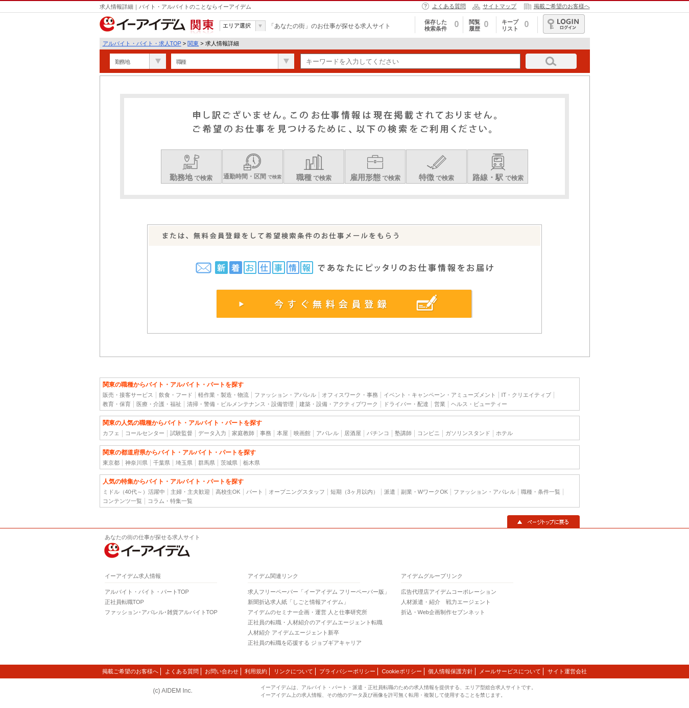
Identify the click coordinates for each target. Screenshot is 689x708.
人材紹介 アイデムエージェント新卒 (293, 632)
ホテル (504, 433)
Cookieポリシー (401, 671)
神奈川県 (136, 463)
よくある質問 (449, 6)
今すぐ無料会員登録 (344, 303)
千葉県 (161, 463)
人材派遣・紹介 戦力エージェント (446, 602)
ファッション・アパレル (285, 395)
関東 (193, 43)
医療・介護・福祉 (158, 404)
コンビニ (428, 433)
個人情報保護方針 (450, 671)
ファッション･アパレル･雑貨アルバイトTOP (161, 612)
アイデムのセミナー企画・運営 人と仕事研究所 (307, 612)
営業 (439, 404)
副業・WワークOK (424, 492)
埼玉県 (184, 463)
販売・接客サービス (128, 395)
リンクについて (293, 671)
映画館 (302, 433)
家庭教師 (243, 433)
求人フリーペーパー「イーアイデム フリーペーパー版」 (319, 592)
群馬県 (206, 463)
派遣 (389, 492)
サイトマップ (499, 6)
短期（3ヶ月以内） (354, 492)
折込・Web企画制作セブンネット (443, 612)
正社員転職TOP (124, 602)
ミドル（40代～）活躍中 (134, 492)
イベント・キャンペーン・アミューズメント (440, 395)
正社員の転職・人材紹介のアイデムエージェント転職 (315, 622)
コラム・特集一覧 (170, 501)
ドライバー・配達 (406, 404)
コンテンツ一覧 (122, 501)
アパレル (327, 433)
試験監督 (181, 433)
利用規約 (256, 671)
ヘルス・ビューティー (479, 404)
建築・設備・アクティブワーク (338, 404)
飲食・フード (176, 395)
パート (254, 492)
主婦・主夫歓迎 (190, 492)
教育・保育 (117, 404)
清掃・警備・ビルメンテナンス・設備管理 (240, 404)
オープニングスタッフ (297, 492)
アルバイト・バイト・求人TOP (142, 43)
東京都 (111, 463)
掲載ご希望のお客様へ (562, 6)
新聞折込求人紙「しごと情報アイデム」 (298, 602)
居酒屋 (352, 433)
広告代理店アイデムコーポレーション (448, 592)
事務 (265, 433)
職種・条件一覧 (540, 492)
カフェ (111, 433)
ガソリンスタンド (467, 433)
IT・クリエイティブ (527, 395)
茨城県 (229, 463)
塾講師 (403, 433)
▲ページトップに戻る (543, 521)
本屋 (282, 433)
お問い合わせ (222, 671)
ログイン (564, 24)
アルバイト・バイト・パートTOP (147, 592)
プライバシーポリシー (347, 671)
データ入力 (212, 433)
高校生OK (228, 492)
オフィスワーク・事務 (350, 395)
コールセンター (144, 433)
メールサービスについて (510, 671)
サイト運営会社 (567, 671)
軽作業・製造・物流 (223, 395)
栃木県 (251, 463)
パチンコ (378, 433)
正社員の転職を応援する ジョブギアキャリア (305, 643)
